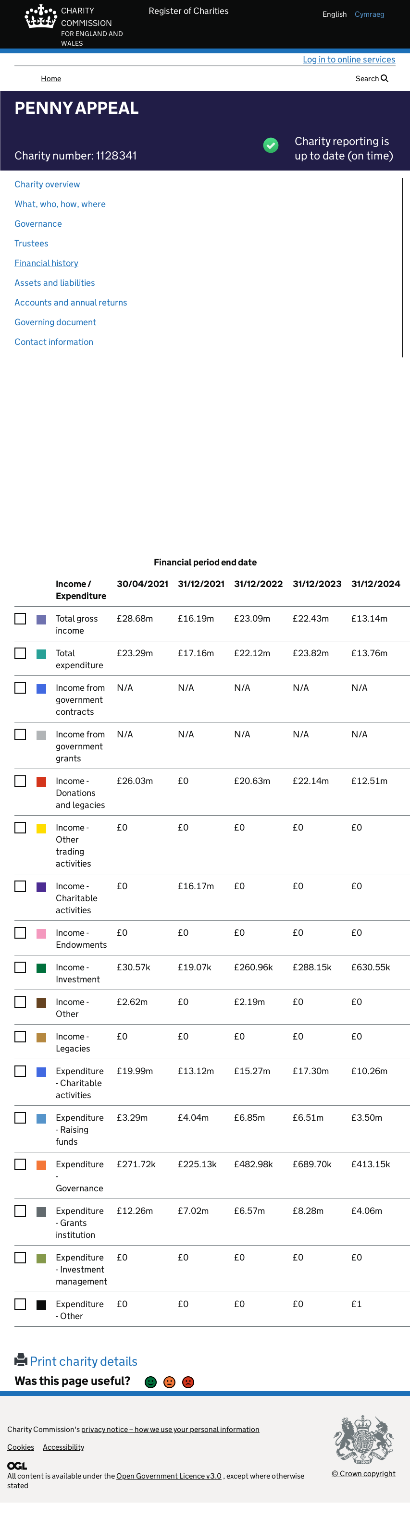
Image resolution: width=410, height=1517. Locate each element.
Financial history (46, 263)
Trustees (31, 243)
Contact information (53, 341)
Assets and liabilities (54, 282)
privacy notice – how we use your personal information (170, 1429)
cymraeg (370, 14)
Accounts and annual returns (70, 302)
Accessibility (63, 1447)
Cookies (20, 1447)
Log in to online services (349, 59)
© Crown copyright (364, 1473)
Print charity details (75, 1361)
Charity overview (47, 184)
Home (51, 78)
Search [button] (372, 78)
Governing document (55, 322)
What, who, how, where (60, 203)
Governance (38, 223)
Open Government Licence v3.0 (169, 1475)
